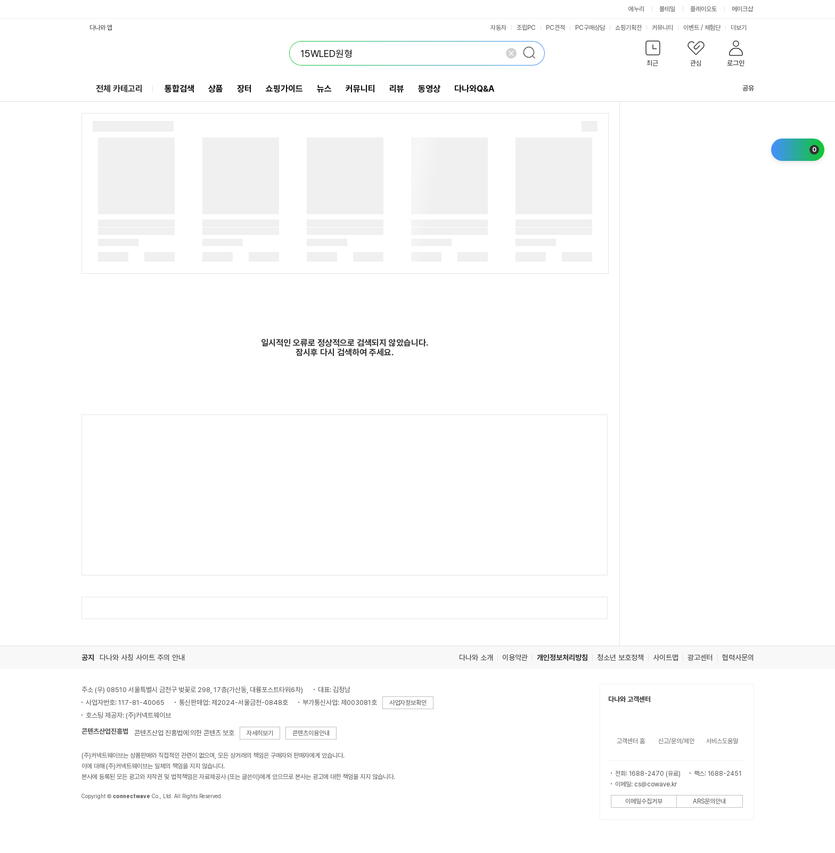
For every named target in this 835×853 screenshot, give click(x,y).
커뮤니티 (662, 27)
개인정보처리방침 (562, 657)
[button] (653, 55)
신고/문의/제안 (676, 741)
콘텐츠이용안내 (311, 733)
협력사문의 (738, 657)
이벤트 (691, 27)
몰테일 (667, 9)
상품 (215, 89)
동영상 (429, 89)
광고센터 (700, 657)
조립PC (526, 27)
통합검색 (179, 89)
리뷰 (396, 89)
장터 (244, 89)
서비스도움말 (722, 741)
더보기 (742, 27)
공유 (742, 88)
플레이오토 (703, 9)
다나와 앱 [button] (100, 27)
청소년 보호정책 (620, 657)
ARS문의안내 (709, 801)
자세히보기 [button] (260, 733)
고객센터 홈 (631, 741)
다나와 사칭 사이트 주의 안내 (142, 657)
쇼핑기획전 (628, 27)
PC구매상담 (590, 27)
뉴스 (324, 89)
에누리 (636, 9)
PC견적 (555, 27)
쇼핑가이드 (284, 89)
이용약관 (515, 657)
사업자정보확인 (408, 702)
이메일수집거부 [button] (643, 801)
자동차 (498, 27)
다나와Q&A (474, 89)
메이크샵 (742, 9)
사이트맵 (665, 657)
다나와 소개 (476, 657)
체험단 (713, 27)
